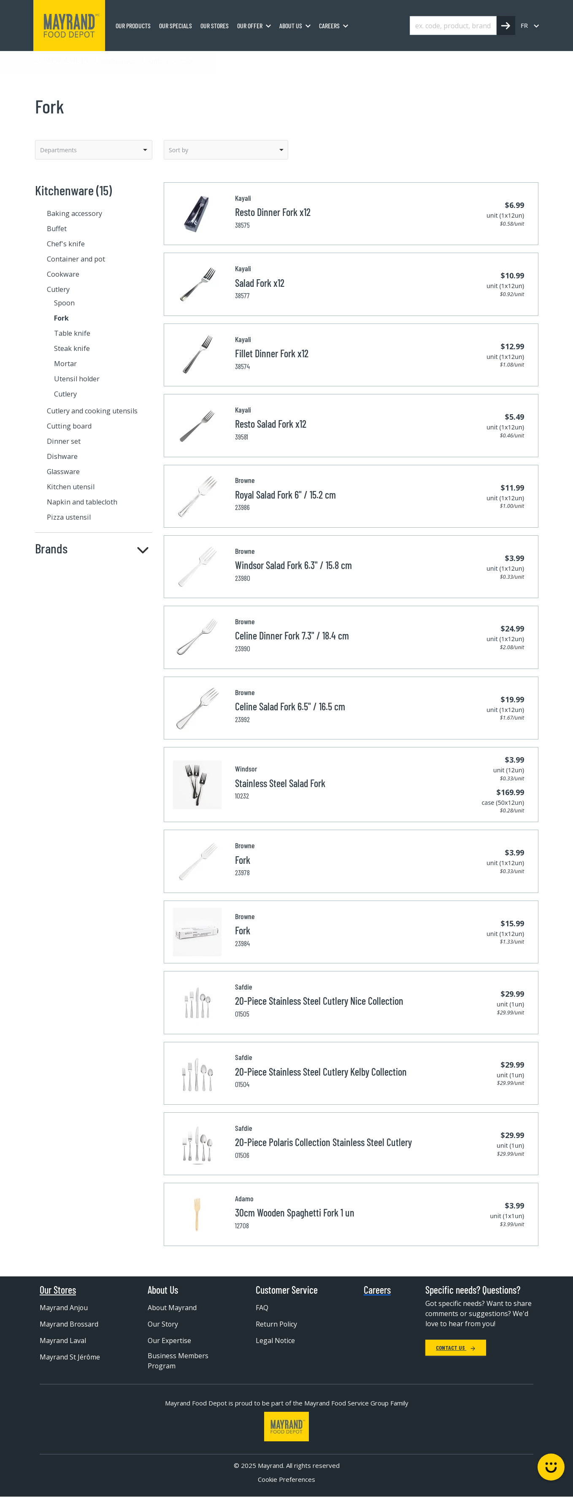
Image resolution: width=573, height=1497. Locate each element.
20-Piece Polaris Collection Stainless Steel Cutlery (323, 1142)
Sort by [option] (178, 150)
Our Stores (58, 1290)
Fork (187, 60)
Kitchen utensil (71, 486)
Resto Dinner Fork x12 (273, 212)
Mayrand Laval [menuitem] (63, 1340)
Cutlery (158, 60)
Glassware (63, 471)
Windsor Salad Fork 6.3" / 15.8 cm (293, 565)
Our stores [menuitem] (214, 26)
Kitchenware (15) (73, 190)
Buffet (57, 228)
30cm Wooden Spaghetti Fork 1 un (294, 1212)
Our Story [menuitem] (163, 1324)
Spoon (64, 302)
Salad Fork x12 (259, 283)
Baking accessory (74, 213)
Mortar (65, 363)
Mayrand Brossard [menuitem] (69, 1324)
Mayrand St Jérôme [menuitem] (70, 1357)
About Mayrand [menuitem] (172, 1307)
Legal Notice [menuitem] (275, 1340)
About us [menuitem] (290, 26)
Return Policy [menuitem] (276, 1324)
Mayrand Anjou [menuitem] (64, 1307)
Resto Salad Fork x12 (270, 424)
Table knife (72, 333)
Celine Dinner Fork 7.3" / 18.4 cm (292, 635)
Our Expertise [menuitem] (169, 1340)
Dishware (62, 456)
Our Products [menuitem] (133, 26)
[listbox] (93, 149)
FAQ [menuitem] (262, 1307)
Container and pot (76, 259)
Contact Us (456, 1347)
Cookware (63, 274)
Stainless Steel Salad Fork (280, 783)
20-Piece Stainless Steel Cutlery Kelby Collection (321, 1071)
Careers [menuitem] (329, 26)
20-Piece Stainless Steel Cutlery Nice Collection (319, 1001)
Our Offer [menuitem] (249, 26)
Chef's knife (66, 243)
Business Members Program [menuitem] (178, 1361)
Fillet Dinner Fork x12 (271, 353)
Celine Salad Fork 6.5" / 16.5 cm (290, 706)
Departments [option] (58, 150)
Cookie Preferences (286, 1479)
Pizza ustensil (69, 517)
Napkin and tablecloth (82, 502)
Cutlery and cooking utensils (92, 410)
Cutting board (69, 426)
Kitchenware (118, 60)
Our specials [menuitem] (175, 26)
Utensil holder (77, 378)
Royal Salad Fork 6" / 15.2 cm (285, 494)
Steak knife (72, 348)
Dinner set (64, 441)
